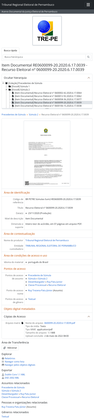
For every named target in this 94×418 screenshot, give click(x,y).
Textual (32, 299)
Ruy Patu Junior (54, 281)
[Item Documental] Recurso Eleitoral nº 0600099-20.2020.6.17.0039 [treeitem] (46, 102)
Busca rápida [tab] (10, 50)
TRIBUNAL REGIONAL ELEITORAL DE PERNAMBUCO (50, 245)
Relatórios (8, 358)
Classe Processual (37, 285)
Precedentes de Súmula (14, 114)
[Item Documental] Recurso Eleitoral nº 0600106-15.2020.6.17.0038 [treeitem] (46, 105)
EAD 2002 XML (10, 377)
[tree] (47, 95)
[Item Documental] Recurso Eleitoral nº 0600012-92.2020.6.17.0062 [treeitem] (46, 96)
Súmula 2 (33, 114)
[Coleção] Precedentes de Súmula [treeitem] (23, 83)
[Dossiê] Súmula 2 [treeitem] (19, 89)
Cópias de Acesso (15, 316)
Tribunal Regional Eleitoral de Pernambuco (47, 240)
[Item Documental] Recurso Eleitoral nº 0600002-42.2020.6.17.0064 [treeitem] (46, 92)
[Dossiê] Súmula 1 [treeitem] (19, 86)
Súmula (32, 278)
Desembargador (36, 281)
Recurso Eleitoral (57, 285)
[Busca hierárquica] (44, 56)
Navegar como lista (13, 361)
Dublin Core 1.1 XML (13, 374)
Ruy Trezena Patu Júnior (40, 290)
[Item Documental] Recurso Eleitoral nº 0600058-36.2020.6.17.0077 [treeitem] (46, 99)
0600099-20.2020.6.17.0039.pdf (59, 323)
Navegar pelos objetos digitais (18, 364)
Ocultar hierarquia (15, 78)
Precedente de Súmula (39, 275)
